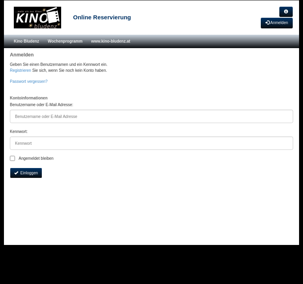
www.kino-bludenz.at (110, 41)
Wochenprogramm (65, 41)
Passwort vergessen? (29, 81)
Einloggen (26, 173)
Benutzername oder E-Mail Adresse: (41, 105)
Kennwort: (19, 131)
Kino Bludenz (26, 41)
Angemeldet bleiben (32, 158)
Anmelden (277, 23)
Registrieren (20, 70)
